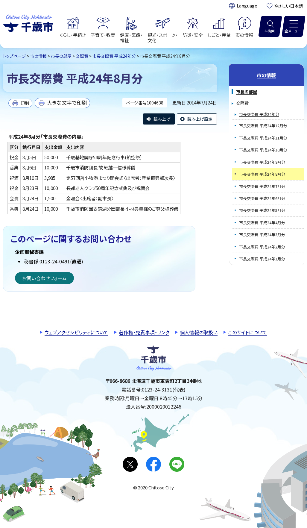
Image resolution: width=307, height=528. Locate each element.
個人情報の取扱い (199, 332)
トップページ (14, 56)
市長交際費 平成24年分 (114, 56)
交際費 (82, 56)
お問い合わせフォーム (44, 278)
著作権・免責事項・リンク (144, 332)
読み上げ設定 (199, 119)
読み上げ (162, 119)
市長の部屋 (61, 56)
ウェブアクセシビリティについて (76, 332)
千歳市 (28, 22)
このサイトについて (247, 332)
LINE (176, 464)
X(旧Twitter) (130, 464)
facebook (153, 464)
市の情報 (38, 56)
